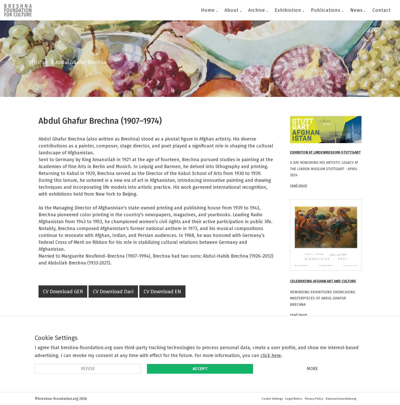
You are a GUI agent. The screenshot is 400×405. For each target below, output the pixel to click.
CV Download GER (63, 291)
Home (40, 62)
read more (298, 185)
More (312, 368)
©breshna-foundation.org (56, 398)
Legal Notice (293, 398)
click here (270, 355)
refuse (88, 368)
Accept (200, 368)
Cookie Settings (272, 398)
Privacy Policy (314, 398)
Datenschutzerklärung (341, 398)
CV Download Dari (113, 291)
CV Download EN (162, 291)
